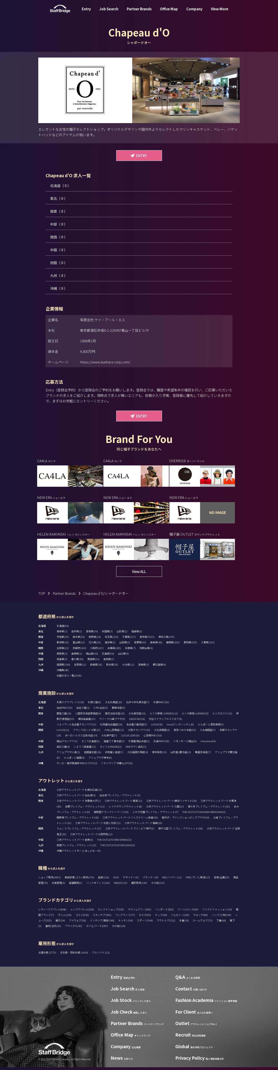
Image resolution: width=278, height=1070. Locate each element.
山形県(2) (122, 634)
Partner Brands (139, 12)
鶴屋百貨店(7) (203, 755)
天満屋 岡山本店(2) (139, 744)
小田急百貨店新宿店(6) (88, 716)
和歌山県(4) (146, 651)
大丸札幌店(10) (113, 705)
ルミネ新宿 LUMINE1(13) (164, 716)
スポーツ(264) (145, 923)
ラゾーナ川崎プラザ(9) (112, 721)
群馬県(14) (95, 639)
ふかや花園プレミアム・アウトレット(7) (155, 814)
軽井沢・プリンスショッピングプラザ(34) (185, 820)
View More (219, 12)
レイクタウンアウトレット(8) (125, 809)
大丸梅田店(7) (208, 733)
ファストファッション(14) (217, 912)
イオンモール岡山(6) (185, 744)
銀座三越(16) (64, 716)
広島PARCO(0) (161, 744)
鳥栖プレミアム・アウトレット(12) (76, 848)
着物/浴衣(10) (53, 929)
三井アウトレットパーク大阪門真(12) (91, 837)
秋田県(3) (107, 634)
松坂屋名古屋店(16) (111, 727)
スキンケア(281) (102, 918)
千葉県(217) (129, 639)
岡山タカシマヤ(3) (67, 744)
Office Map (169, 12)
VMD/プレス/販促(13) (198, 880)
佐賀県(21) (80, 667)
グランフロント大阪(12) (86, 733)
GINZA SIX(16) (137, 721)
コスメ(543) (82, 918)
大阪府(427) (97, 651)
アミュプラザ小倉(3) (68, 755)
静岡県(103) (173, 645)
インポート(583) (164, 912)
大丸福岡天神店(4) (137, 755)
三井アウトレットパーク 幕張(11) (123, 803)
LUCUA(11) (63, 733)
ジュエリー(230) (180, 918)
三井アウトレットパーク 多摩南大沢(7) (79, 803)
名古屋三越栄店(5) (136, 727)
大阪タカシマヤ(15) (139, 733)
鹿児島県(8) (159, 667)
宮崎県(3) (143, 667)
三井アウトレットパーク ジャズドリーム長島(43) (130, 820)
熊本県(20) (112, 667)
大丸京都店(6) (162, 733)
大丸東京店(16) (137, 716)
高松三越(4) (63, 749)
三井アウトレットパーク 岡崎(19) (143, 826)
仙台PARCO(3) (64, 710)
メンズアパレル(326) (82, 912)
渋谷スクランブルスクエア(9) (165, 721)
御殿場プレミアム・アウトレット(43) (78, 820)
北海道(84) (63, 628)
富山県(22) (79, 645)
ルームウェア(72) (202, 923)
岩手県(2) (76, 634)
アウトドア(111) (166, 923)
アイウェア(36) (77, 923)
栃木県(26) (79, 639)
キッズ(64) (161, 918)
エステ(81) (145, 918)
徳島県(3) (62, 662)
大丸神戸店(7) (109, 738)
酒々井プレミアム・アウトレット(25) (209, 809)
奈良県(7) (130, 651)
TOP (41, 596)
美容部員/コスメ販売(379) (79, 880)
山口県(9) (123, 656)
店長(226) (103, 880)
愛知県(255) (190, 645)
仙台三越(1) (83, 710)
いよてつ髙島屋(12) (85, 749)
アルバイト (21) (101, 955)
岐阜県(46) (156, 645)
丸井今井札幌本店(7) (137, 705)
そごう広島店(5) (90, 744)
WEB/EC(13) (120, 886)
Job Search (108, 12)
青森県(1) (62, 634)
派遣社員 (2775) (47, 955)
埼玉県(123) (111, 639)
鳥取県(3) (62, 656)
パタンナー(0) (150, 880)
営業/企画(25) (221, 880)
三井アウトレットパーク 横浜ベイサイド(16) (171, 803)
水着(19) (184, 923)
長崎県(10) (96, 667)
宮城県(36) (92, 634)
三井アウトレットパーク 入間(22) (165, 809)
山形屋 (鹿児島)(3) (181, 755)
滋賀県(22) (63, 651)
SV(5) (116, 880)
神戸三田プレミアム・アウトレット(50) (180, 831)
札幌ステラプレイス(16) (70, 705)
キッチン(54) (125, 923)
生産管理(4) (58, 886)
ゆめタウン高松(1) (136, 749)
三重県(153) (208, 645)
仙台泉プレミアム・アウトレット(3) (119, 798)
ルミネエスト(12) (222, 716)
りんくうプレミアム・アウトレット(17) (79, 831)
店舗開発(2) (75, 886)
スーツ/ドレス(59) (188, 912)
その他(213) (158, 886)
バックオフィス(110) (98, 886)
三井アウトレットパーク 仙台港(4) (76, 798)
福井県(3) (110, 645)
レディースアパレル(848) (52, 912)
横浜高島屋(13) (86, 721)
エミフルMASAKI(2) (111, 749)
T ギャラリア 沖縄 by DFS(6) (117, 766)
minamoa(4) (208, 744)
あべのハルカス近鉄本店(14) (81, 738)
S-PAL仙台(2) (101, 710)
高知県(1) (108, 662)
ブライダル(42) (73, 929)
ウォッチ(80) (200, 918)
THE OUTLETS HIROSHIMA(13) (114, 842)
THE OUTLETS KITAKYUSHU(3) (117, 848)
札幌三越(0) (94, 705)
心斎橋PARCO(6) (152, 738)
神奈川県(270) (166, 639)
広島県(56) (108, 656)
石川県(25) (95, 645)
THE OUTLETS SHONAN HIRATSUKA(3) (204, 814)
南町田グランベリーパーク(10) (111, 814)
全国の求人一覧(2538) (69, 678)
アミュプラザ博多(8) (100, 760)
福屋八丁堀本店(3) (114, 744)
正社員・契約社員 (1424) (74, 955)
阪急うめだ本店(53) (185, 733)
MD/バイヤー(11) (172, 880)
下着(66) (221, 923)
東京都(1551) (147, 639)
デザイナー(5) (131, 880)
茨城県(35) (63, 639)
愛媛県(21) (93, 662)
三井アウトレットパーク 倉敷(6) (75, 842)
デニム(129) (65, 918)
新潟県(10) (63, 645)
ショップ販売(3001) (49, 880)
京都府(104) (79, 651)
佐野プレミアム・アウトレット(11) (85, 809)
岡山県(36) (92, 656)
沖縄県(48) (63, 673)
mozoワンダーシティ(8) (180, 727)
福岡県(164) (63, 667)
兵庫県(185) (114, 651)
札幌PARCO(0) (161, 705)
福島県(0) (136, 634)
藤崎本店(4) (118, 710)
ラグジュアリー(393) (139, 912)
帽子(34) (60, 923)
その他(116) (118, 929)
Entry (86, 12)
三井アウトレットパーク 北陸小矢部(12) (98, 826)
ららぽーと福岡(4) (74, 760)
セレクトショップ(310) (111, 912)
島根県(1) (76, 656)
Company (194, 12)
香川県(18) (77, 662)
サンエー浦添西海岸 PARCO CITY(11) (77, 766)
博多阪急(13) (159, 755)
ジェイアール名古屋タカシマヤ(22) (76, 727)
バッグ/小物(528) (221, 918)
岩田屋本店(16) (92, 755)
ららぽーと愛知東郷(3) (211, 727)
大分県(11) (128, 667)
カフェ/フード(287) (97, 929)
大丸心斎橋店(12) (114, 733)
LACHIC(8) (157, 727)
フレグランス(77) (125, 918)
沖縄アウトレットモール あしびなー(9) (79, 853)
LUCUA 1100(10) (130, 738)
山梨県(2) (124, 645)
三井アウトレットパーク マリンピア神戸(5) (129, 831)
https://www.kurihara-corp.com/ (105, 361)
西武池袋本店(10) (115, 716)
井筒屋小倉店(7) (114, 755)
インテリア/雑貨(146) (102, 923)
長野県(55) (140, 645)
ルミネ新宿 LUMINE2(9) (195, 716)
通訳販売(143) (139, 886)
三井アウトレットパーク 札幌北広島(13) (79, 792)
